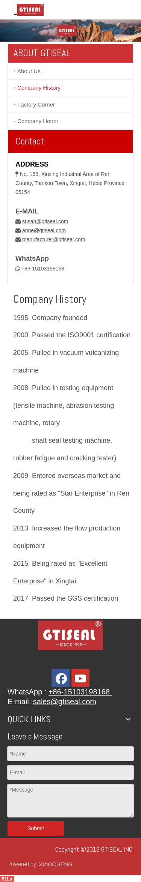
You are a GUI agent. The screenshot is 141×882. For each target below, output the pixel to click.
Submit (35, 828)
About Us (29, 71)
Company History (39, 87)
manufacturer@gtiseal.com (53, 239)
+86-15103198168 (43, 269)
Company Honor (37, 121)
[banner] (70, 31)
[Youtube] (80, 678)
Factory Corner (36, 104)
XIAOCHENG (56, 864)
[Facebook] (61, 678)
